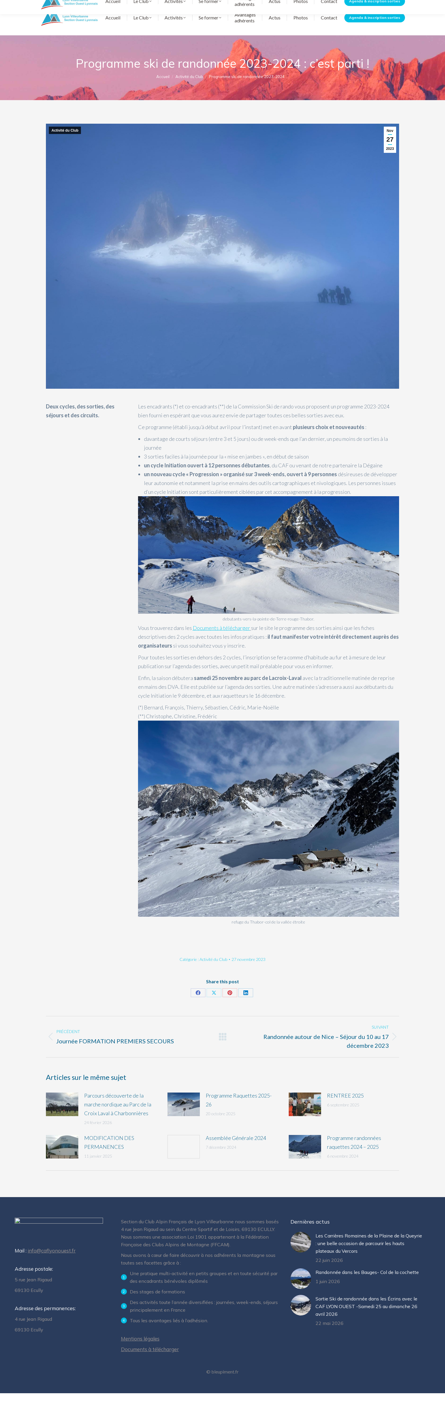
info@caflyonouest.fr (52, 1264)
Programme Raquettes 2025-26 (239, 1111)
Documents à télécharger (295, 6)
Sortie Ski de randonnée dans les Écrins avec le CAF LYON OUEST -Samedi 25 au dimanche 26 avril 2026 (366, 1318)
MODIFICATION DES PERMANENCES (109, 1154)
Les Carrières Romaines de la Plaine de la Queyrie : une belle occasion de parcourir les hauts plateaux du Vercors (369, 1255)
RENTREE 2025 (345, 1107)
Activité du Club (65, 142)
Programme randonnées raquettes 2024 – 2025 (354, 1154)
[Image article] (62, 1116)
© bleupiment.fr (222, 1383)
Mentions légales (140, 1350)
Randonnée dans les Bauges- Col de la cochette (367, 1284)
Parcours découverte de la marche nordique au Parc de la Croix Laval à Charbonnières (117, 1116)
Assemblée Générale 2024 (236, 1149)
